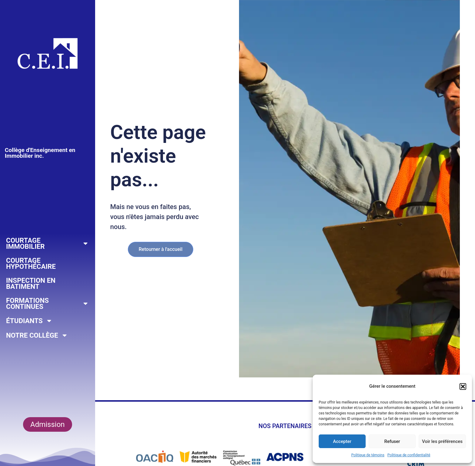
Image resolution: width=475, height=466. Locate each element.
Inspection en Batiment (30, 283)
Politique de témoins (367, 455)
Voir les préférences (442, 441)
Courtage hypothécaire (31, 263)
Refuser (392, 441)
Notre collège (37, 335)
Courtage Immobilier (47, 243)
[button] (463, 386)
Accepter (342, 441)
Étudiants (29, 320)
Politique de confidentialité (408, 455)
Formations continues (47, 303)
